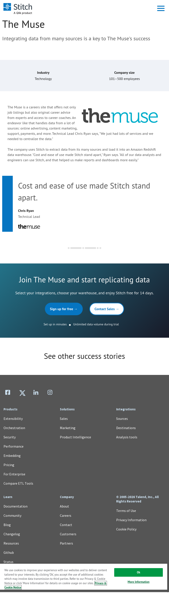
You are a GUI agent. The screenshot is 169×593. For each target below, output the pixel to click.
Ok (138, 572)
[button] (161, 8)
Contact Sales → (107, 309)
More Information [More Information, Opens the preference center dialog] (138, 582)
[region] (83, 578)
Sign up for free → (63, 309)
